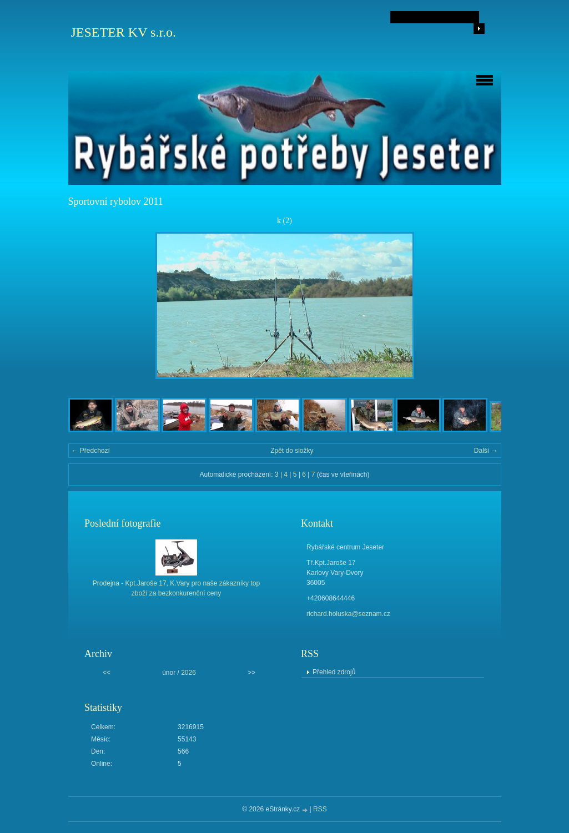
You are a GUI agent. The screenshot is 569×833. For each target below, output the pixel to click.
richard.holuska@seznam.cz (348, 614)
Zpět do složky (291, 451)
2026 (188, 673)
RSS (320, 809)
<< (106, 673)
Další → (486, 451)
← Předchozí (91, 451)
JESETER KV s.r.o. (124, 32)
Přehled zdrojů (334, 672)
